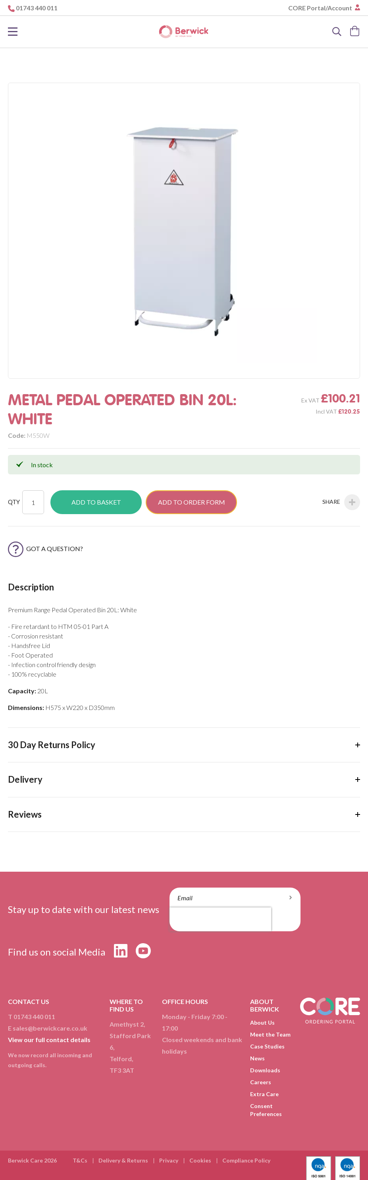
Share (341, 502)
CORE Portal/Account (320, 8)
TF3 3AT (122, 1070)
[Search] (337, 32)
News (257, 1058)
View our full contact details (49, 1039)
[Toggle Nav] (12, 32)
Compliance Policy (246, 1160)
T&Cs (80, 1160)
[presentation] (220, 919)
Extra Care (264, 1094)
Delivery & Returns (123, 1160)
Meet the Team (270, 1034)
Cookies (200, 1160)
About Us (262, 1022)
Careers (260, 1082)
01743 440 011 (37, 8)
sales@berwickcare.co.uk (50, 1028)
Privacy (168, 1160)
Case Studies (267, 1046)
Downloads (265, 1070)
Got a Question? (45, 548)
